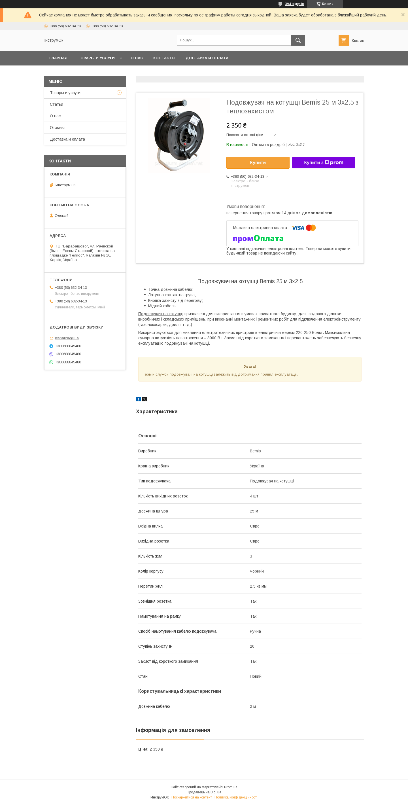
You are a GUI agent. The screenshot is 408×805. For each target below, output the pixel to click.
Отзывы (57, 127)
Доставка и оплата (207, 58)
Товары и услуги (96, 58)
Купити (258, 162)
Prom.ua (230, 787)
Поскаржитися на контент (191, 797)
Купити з (323, 162)
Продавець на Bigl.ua (204, 792)
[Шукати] (298, 40)
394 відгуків (294, 4)
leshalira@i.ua (67, 338)
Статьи (56, 104)
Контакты (164, 58)
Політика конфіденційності (236, 797)
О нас (137, 58)
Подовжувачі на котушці (160, 314)
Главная (58, 58)
